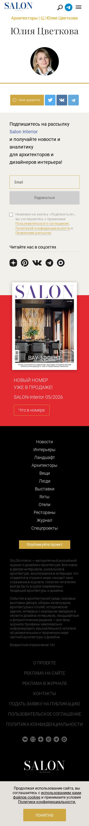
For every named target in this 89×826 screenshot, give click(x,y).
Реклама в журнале (44, 683)
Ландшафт (44, 457)
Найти (60, 7)
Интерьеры (44, 449)
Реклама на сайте (44, 673)
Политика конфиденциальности (44, 724)
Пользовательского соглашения (42, 223)
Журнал (44, 520)
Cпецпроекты (44, 528)
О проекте (44, 662)
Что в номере (32, 410)
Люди (44, 480)
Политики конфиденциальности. (47, 802)
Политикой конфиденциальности (42, 228)
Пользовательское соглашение (44, 714)
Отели (44, 504)
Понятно (44, 815)
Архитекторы (24, 17)
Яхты (44, 496)
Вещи (44, 473)
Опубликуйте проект (45, 544)
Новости (44, 441)
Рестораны (45, 512)
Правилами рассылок (33, 233)
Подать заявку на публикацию (44, 703)
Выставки (44, 488)
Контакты (44, 693)
